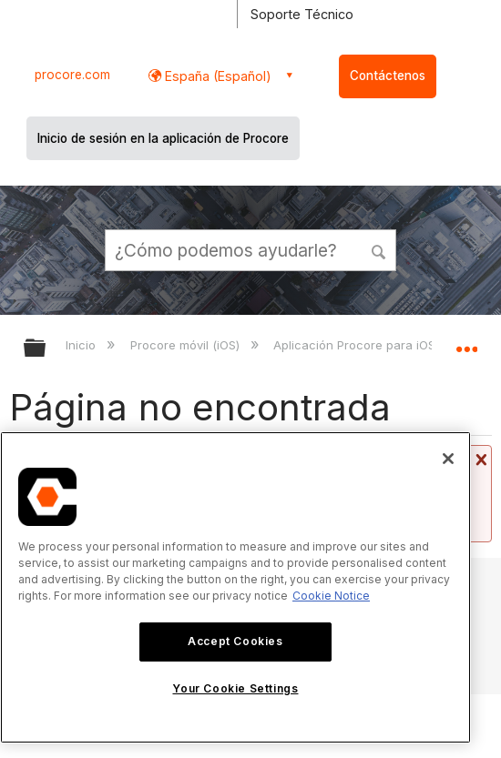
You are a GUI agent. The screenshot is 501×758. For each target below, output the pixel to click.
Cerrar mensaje (479, 459)
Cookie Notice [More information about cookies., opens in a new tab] (331, 595)
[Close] (448, 459)
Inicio (82, 345)
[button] (379, 249)
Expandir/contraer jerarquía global (46, 349)
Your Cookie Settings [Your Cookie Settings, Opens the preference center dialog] (235, 688)
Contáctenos (387, 75)
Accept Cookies (235, 641)
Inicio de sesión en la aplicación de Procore (163, 138)
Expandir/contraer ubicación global (466, 342)
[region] (235, 587)
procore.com (72, 74)
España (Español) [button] (216, 76)
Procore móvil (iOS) (186, 345)
